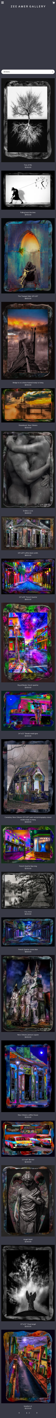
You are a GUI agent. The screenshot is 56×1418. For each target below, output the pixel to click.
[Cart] (53, 3)
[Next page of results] (36, 1357)
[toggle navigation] (2, 3)
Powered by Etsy (28, 1414)
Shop (28, 1377)
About (28, 1381)
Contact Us (28, 1391)
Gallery (28, 1387)
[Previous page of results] (19, 1357)
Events (28, 1384)
